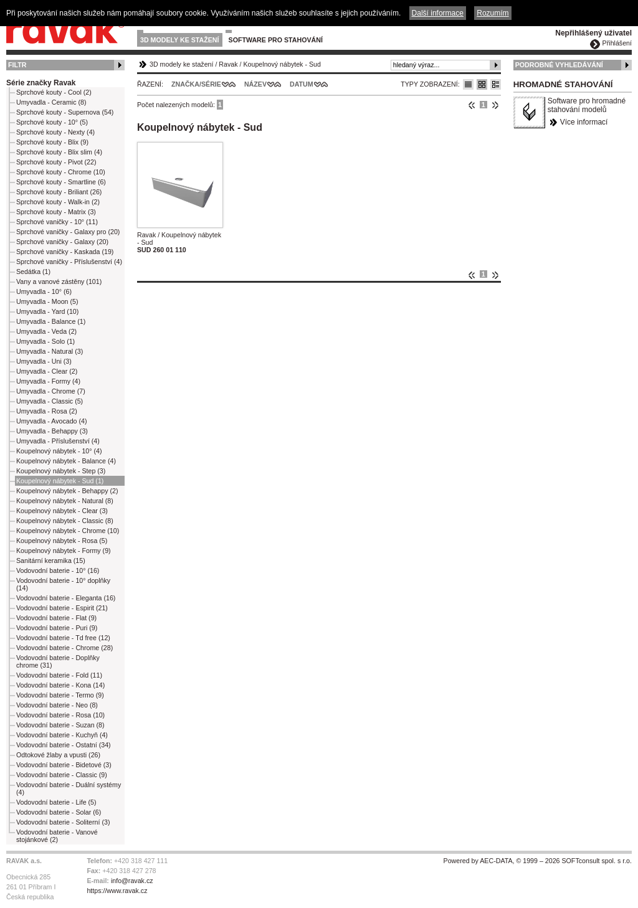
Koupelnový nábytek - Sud (281, 64)
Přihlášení (617, 43)
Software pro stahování (276, 40)
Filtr (17, 65)
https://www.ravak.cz (117, 890)
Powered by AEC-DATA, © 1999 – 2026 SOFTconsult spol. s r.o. (538, 860)
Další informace (438, 13)
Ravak (228, 64)
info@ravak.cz (132, 880)
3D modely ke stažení (179, 40)
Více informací (584, 122)
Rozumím (492, 13)
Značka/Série (196, 84)
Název (255, 84)
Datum (301, 84)
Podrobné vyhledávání (559, 65)
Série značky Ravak (40, 82)
